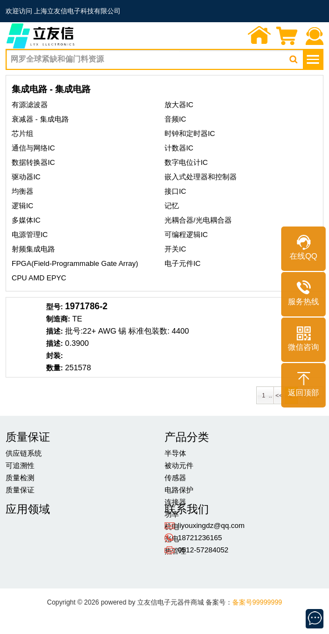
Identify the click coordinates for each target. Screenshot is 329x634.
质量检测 (20, 478)
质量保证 (20, 490)
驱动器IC (26, 177)
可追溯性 (20, 465)
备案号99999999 (257, 602)
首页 (259, 37)
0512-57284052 (203, 550)
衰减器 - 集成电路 (40, 119)
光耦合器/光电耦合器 (198, 220)
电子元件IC (182, 263)
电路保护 (178, 490)
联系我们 (315, 37)
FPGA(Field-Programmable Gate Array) (75, 263)
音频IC (175, 119)
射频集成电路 (33, 249)
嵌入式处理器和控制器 (200, 177)
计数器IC (178, 148)
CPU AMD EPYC (39, 278)
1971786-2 (86, 306)
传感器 (175, 478)
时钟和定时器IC (189, 133)
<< (279, 395)
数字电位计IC (186, 162)
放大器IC (178, 104)
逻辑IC (22, 206)
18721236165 (200, 538)
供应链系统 (24, 453)
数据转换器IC (33, 162)
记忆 (171, 206)
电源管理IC (30, 234)
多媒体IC (26, 220)
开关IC (175, 249)
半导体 (175, 453)
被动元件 (178, 465)
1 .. (265, 395)
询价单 (287, 37)
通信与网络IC (33, 148)
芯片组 (22, 133)
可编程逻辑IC (186, 234)
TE (77, 318)
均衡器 (22, 191)
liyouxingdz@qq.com (211, 525)
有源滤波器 (30, 104)
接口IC (175, 191)
